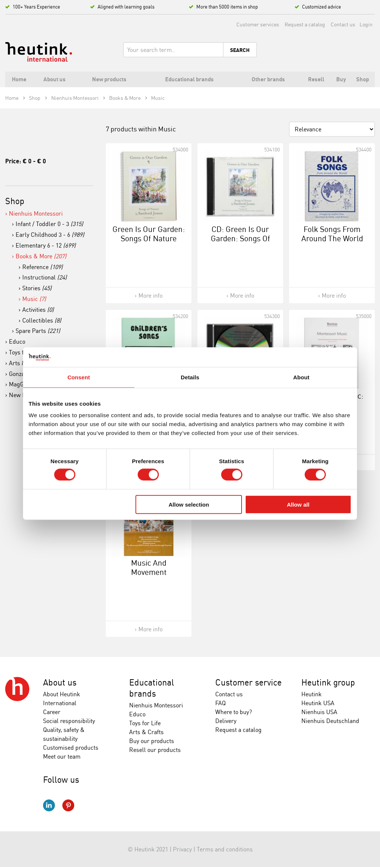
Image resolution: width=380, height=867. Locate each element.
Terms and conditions (225, 849)
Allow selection (188, 504)
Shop (14, 201)
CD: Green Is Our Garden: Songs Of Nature (240, 238)
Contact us (343, 24)
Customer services (257, 24)
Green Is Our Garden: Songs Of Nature (148, 233)
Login (366, 24)
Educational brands (151, 688)
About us (59, 682)
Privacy (182, 849)
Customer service (248, 682)
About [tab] (301, 377)
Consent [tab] (79, 377)
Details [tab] (190, 377)
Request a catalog (305, 24)
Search (240, 50)
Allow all (298, 504)
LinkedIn (49, 805)
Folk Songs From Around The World (332, 233)
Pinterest (68, 805)
